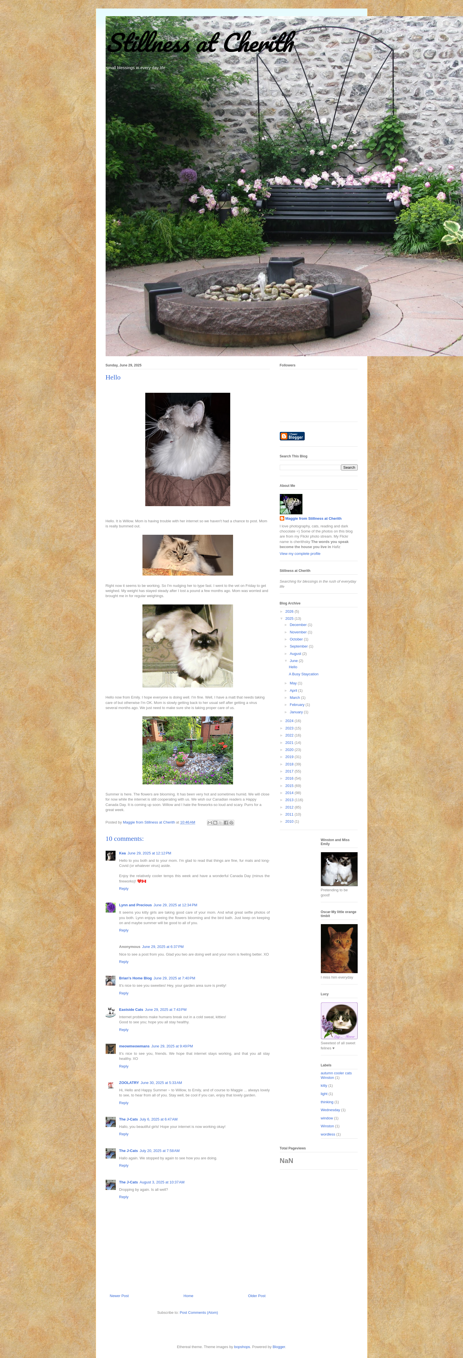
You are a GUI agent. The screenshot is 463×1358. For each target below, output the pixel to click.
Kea (122, 853)
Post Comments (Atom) (199, 1312)
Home (188, 1296)
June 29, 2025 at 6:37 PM (163, 947)
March (295, 697)
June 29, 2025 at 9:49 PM (172, 1046)
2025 (290, 618)
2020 (290, 750)
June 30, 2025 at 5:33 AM (161, 1083)
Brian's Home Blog (135, 978)
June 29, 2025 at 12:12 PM (149, 853)
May (294, 683)
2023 (290, 728)
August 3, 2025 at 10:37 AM (162, 1182)
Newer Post (119, 1296)
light (324, 1094)
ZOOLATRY (129, 1083)
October (297, 639)
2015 (290, 786)
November (299, 632)
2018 (290, 764)
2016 (290, 778)
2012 (290, 807)
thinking (327, 1102)
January (297, 712)
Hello (293, 667)
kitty (324, 1085)
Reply (124, 888)
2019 (290, 757)
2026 (290, 611)
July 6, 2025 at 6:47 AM (159, 1119)
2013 (290, 800)
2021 (290, 742)
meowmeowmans (134, 1046)
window (327, 1118)
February (298, 705)
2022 (290, 735)
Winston (327, 1126)
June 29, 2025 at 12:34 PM (175, 905)
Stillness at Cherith (199, 42)
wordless (328, 1134)
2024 (290, 721)
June (294, 661)
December (299, 625)
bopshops (242, 1347)
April (294, 690)
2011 (290, 814)
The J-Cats (128, 1119)
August (296, 654)
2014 (290, 793)
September (299, 646)
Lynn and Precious (135, 905)
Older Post (256, 1296)
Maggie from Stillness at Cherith (313, 518)
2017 (290, 771)
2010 (290, 821)
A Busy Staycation (304, 674)
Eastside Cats (131, 1009)
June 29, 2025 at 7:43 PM (166, 1009)
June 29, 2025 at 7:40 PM (174, 978)
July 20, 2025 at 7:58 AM (160, 1151)
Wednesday (330, 1110)
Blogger (279, 1347)
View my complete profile (300, 553)
